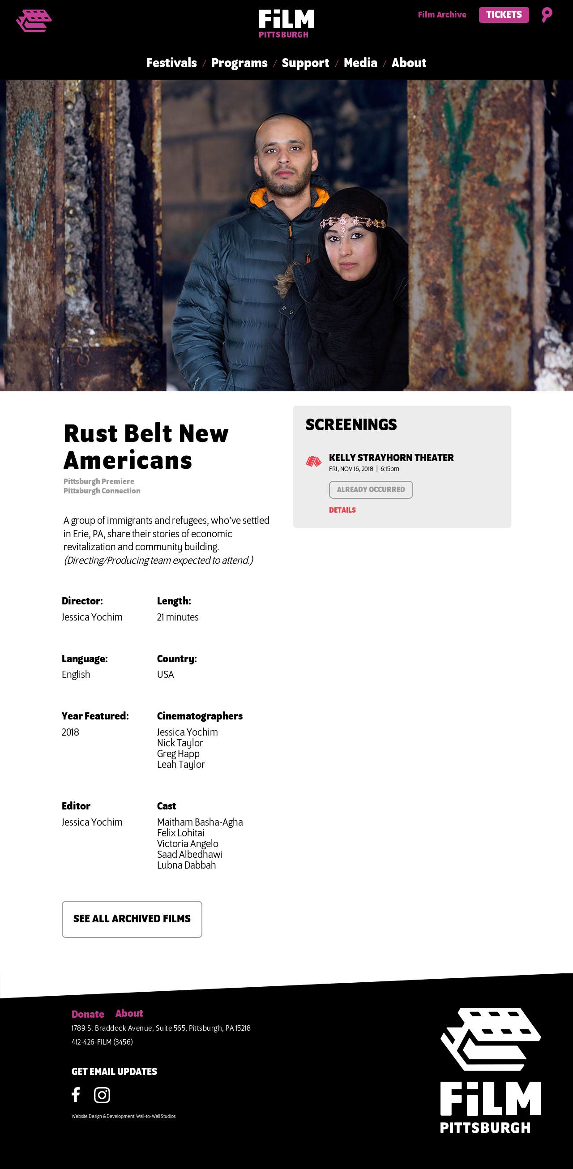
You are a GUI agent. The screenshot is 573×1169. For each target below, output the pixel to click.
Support (305, 63)
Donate (88, 1015)
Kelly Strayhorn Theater (391, 458)
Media (360, 63)
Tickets (504, 15)
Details (342, 510)
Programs (239, 63)
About (409, 63)
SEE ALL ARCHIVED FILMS (132, 919)
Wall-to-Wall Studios (155, 1116)
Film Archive (442, 15)
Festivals (171, 63)
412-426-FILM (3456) (102, 1042)
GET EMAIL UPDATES (114, 1072)
